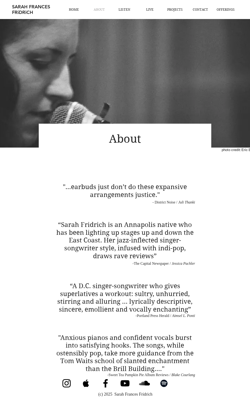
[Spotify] (164, 383)
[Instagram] (66, 383)
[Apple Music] (86, 383)
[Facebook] (105, 383)
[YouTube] (125, 383)
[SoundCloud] (144, 383)
